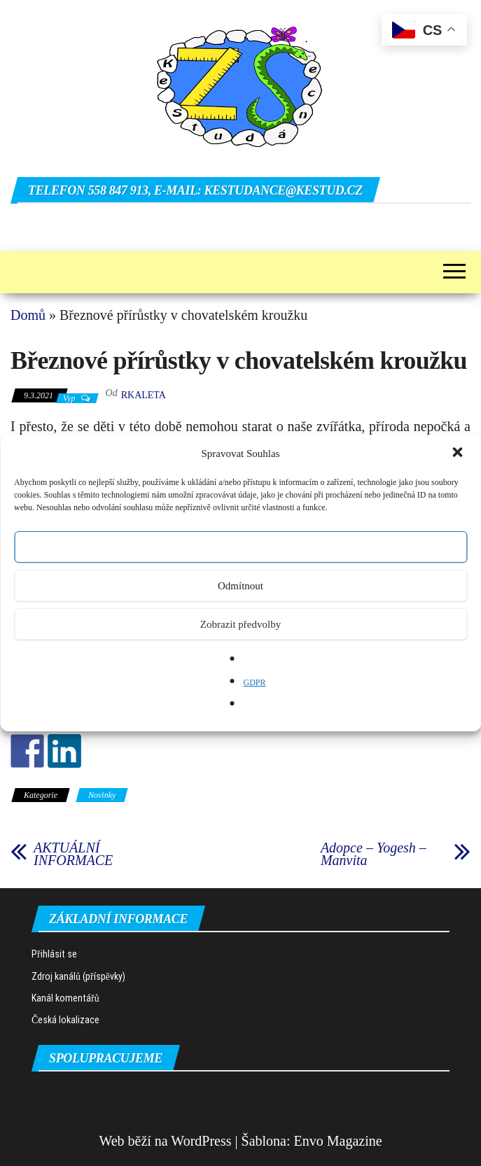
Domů (28, 315)
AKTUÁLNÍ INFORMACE (73, 853)
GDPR (254, 682)
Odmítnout (240, 585)
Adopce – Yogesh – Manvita (373, 853)
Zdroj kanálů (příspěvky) (78, 976)
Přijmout (240, 547)
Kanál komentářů (65, 998)
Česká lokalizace (65, 1019)
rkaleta (143, 395)
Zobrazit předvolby (240, 624)
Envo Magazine (338, 1141)
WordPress (201, 1141)
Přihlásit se (54, 954)
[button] (458, 453)
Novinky (102, 795)
